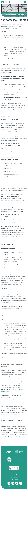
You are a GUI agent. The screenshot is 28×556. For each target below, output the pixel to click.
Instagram (12, 482)
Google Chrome (20, 389)
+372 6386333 (14, 477)
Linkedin (16, 482)
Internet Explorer (5, 391)
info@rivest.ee (11, 274)
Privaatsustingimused (14, 486)
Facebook (9, 482)
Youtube (20, 482)
